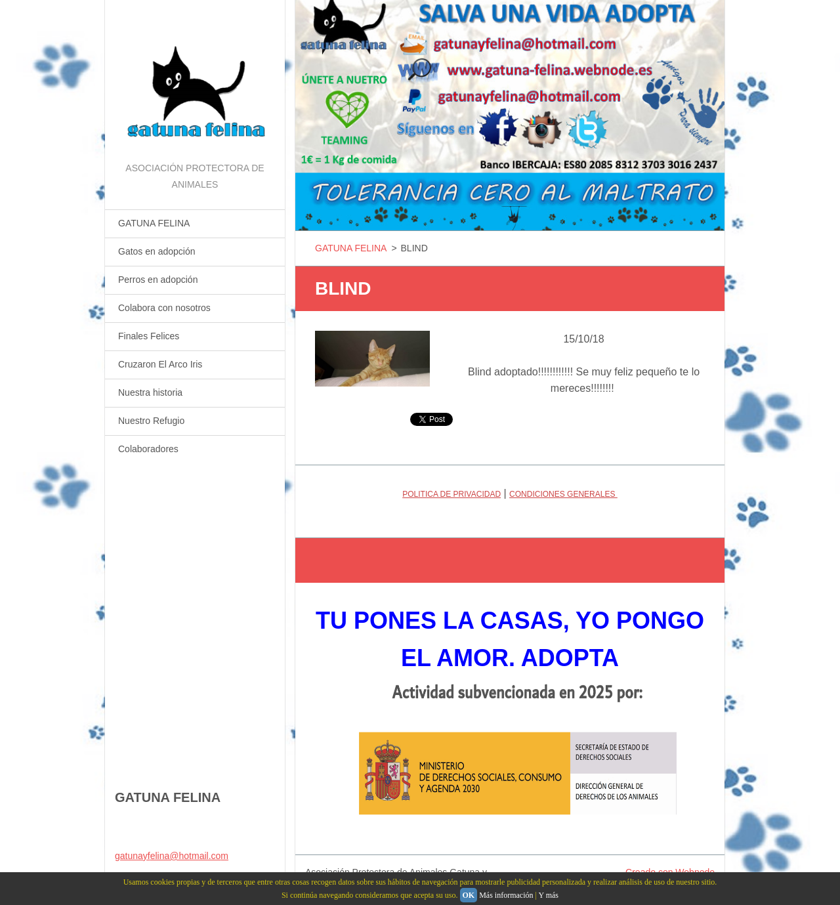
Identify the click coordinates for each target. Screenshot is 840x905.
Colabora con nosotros (164, 308)
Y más (548, 895)
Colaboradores (148, 449)
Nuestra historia (150, 392)
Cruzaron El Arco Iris (160, 364)
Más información (506, 895)
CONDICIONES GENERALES (563, 494)
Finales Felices (148, 336)
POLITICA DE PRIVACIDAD (451, 494)
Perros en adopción (158, 279)
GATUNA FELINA (154, 223)
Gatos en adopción (157, 251)
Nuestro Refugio (151, 420)
